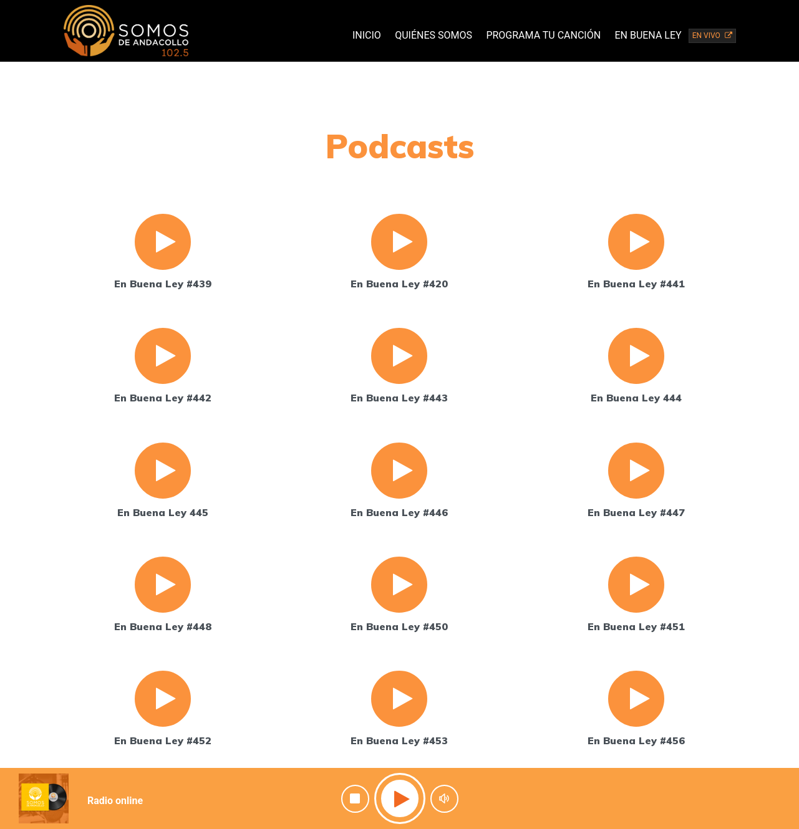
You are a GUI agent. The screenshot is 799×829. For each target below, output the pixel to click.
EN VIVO (712, 35)
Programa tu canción (543, 35)
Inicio (366, 35)
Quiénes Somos (433, 35)
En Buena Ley (647, 35)
